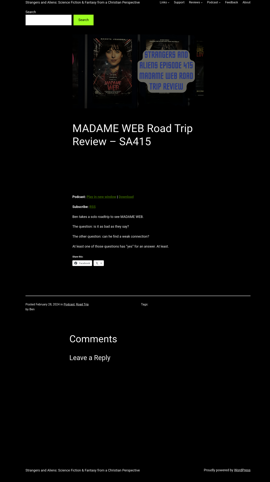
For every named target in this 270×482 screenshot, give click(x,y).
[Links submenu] (169, 2)
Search (31, 12)
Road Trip (82, 304)
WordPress (242, 470)
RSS (92, 207)
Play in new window (101, 197)
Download (126, 197)
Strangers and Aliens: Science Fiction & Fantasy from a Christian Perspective (83, 2)
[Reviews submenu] (202, 2)
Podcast (69, 304)
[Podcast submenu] (220, 2)
